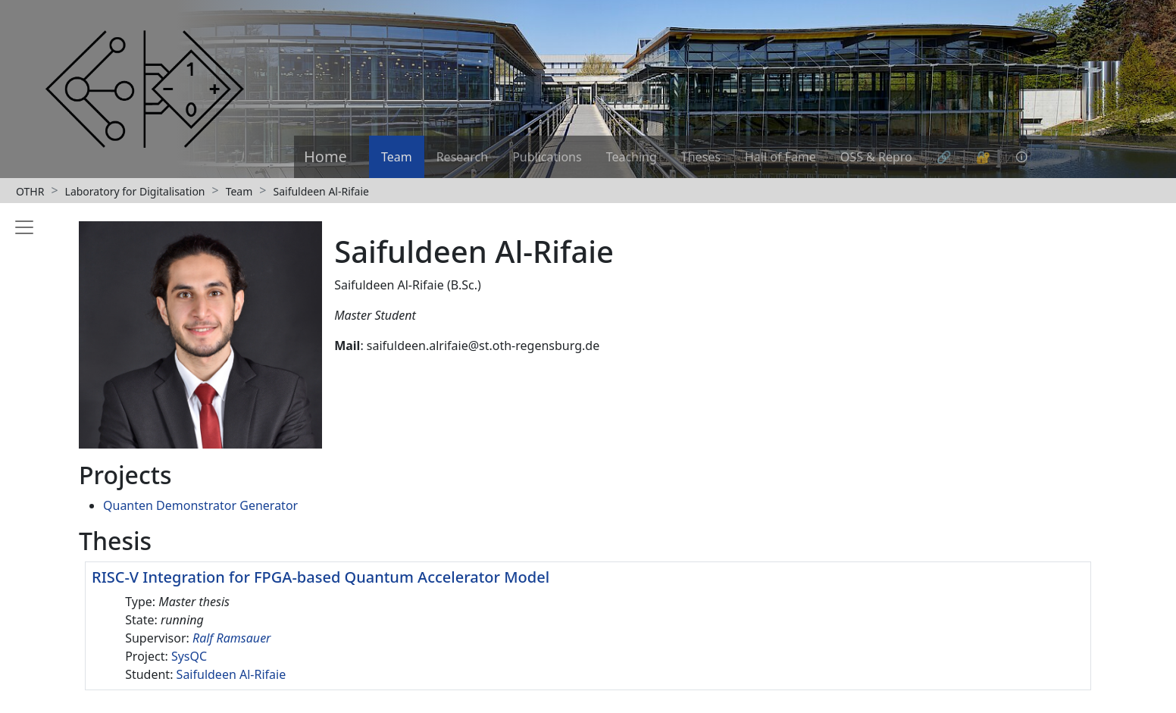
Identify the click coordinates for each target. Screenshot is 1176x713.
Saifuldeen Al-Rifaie (321, 191)
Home (325, 156)
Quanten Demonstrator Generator (200, 505)
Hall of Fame (780, 157)
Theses (701, 157)
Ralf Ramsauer (231, 638)
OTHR (30, 191)
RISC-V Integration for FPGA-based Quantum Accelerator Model (320, 577)
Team (396, 157)
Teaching (631, 157)
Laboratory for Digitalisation (135, 191)
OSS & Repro (876, 157)
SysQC (189, 656)
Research (462, 157)
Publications (546, 157)
